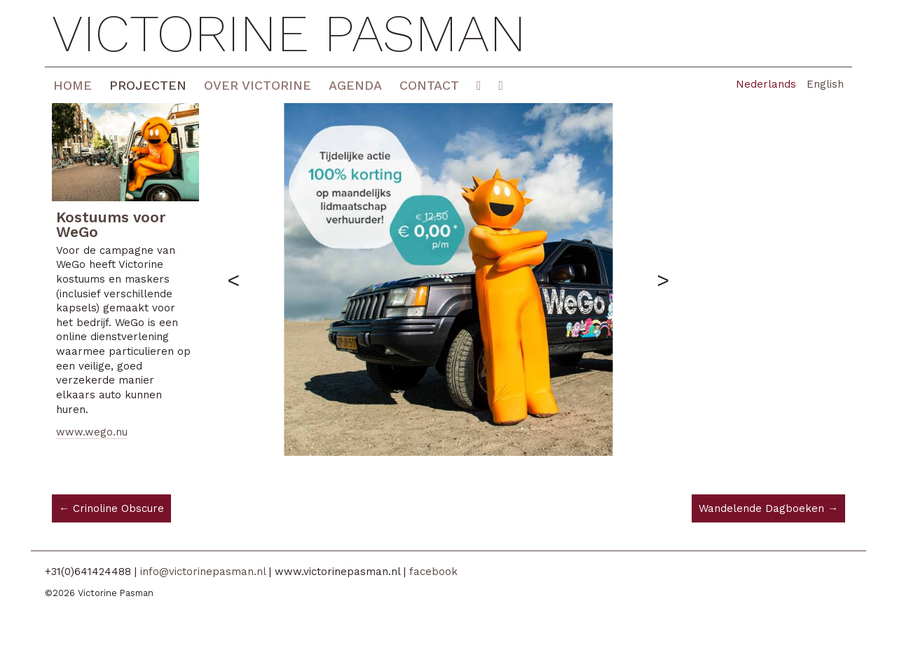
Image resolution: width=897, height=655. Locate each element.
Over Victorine (257, 85)
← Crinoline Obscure (111, 508)
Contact (429, 85)
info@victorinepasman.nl (203, 571)
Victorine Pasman (289, 33)
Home (72, 85)
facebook (433, 571)
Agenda (355, 85)
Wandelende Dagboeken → (768, 508)
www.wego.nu (92, 432)
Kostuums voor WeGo (110, 224)
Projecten (147, 85)
